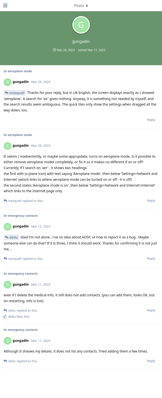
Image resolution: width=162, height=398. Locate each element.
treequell (17, 92)
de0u (13, 237)
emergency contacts (23, 215)
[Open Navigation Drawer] (5, 5)
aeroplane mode (20, 71)
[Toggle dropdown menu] (81, 5)
